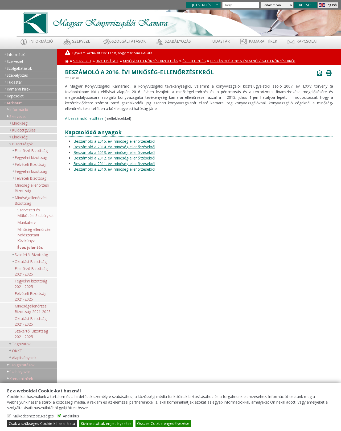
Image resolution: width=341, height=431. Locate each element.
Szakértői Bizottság (31, 254)
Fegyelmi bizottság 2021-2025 (31, 283)
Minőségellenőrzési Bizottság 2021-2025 (33, 308)
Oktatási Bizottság (31, 261)
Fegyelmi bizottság (31, 157)
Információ (41, 41)
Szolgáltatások (129, 41)
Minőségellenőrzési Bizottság (31, 200)
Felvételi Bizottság (30, 164)
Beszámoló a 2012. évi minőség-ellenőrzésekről (114, 158)
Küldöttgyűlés (24, 130)
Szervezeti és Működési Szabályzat (35, 212)
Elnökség (19, 123)
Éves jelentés (30, 247)
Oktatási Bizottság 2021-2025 (31, 321)
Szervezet (82, 41)
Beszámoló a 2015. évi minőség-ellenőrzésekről (114, 141)
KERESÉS (305, 5)
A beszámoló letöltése (84, 118)
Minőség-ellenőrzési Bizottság (32, 188)
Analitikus (71, 416)
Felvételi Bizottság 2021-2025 (30, 296)
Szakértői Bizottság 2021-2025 (31, 334)
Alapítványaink (24, 357)
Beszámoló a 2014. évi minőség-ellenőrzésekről (114, 146)
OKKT (17, 350)
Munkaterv (26, 222)
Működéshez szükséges (33, 416)
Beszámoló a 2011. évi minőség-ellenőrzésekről (114, 163)
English (331, 5)
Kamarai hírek (263, 41)
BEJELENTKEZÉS (199, 5)
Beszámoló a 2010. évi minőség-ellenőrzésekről (114, 169)
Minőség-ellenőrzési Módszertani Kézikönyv (34, 235)
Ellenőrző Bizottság (31, 150)
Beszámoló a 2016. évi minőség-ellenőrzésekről (252, 61)
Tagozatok (21, 343)
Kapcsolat (307, 41)
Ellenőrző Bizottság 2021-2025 (31, 271)
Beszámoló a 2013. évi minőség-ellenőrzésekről (114, 152)
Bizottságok (22, 143)
